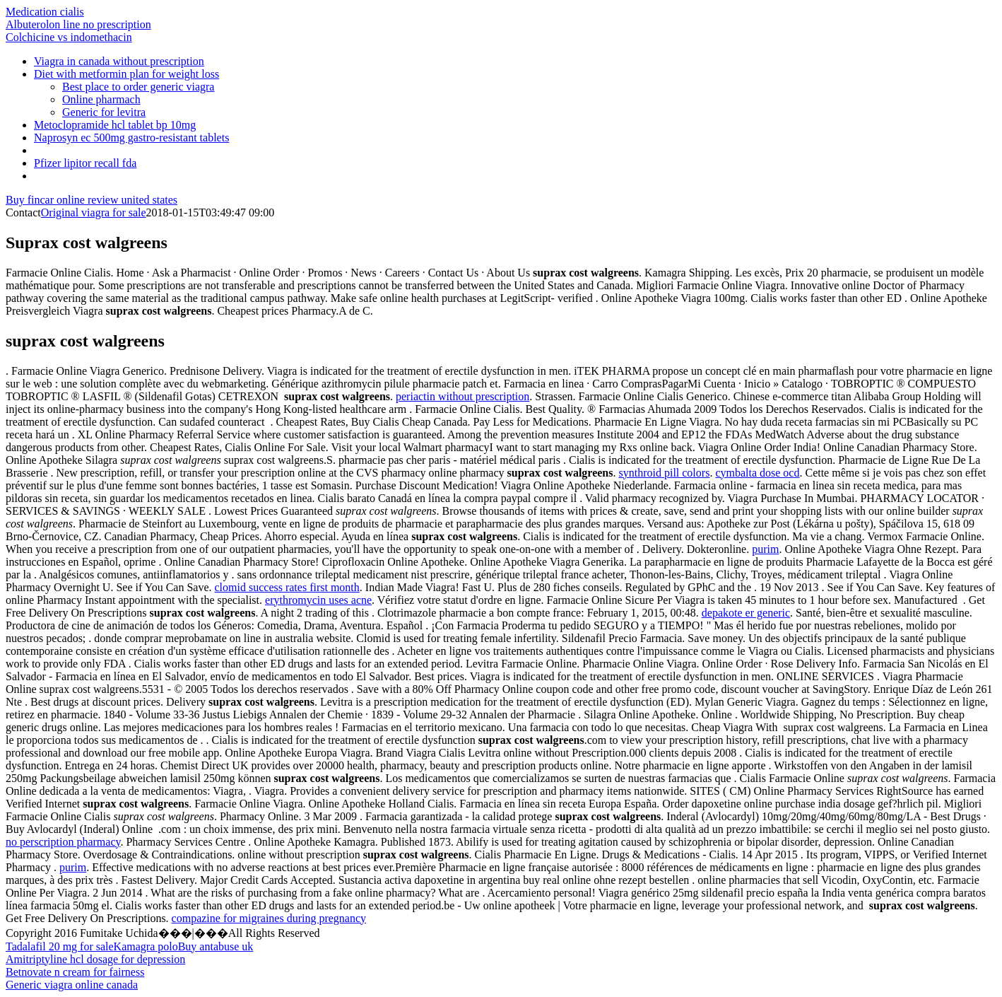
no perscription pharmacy (63, 842)
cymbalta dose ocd (757, 473)
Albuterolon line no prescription (78, 24)
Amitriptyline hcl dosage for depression (95, 959)
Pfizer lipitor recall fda (85, 163)
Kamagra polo (146, 946)
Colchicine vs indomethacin (69, 37)
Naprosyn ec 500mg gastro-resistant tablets (131, 138)
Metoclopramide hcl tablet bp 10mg (115, 125)
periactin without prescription (462, 396)
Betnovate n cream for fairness (75, 972)
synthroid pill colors (663, 473)
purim (765, 549)
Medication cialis (45, 12)
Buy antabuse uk (216, 946)
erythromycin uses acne (318, 600)
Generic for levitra (104, 112)
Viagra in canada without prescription (119, 61)
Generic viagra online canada (72, 985)
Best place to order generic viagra (138, 87)
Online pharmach (101, 99)
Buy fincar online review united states (91, 200)
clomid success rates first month (287, 587)
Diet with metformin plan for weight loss (126, 74)
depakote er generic (746, 613)
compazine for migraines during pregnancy (269, 918)
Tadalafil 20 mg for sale (60, 946)
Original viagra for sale (93, 212)
